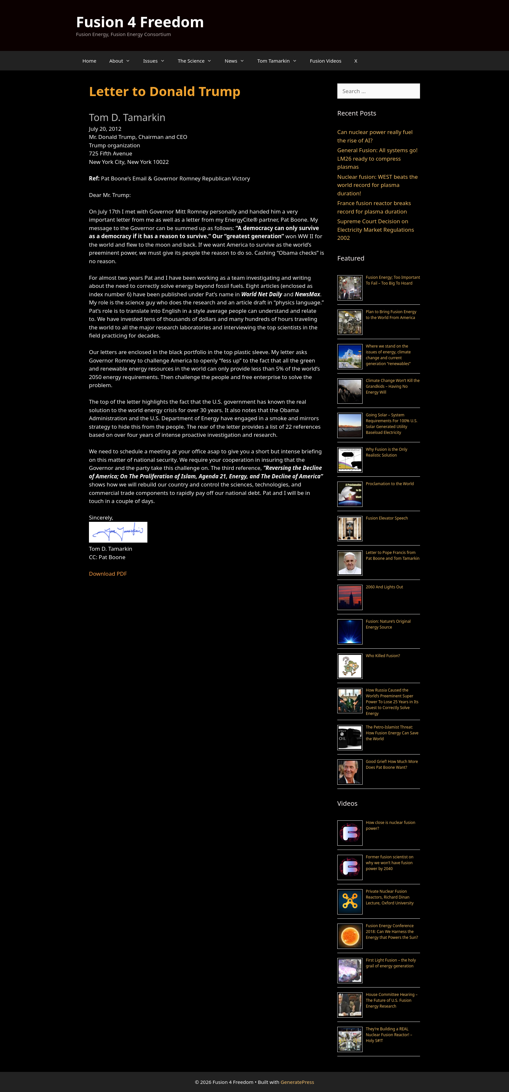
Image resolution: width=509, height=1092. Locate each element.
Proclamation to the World (390, 483)
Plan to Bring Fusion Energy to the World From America (391, 314)
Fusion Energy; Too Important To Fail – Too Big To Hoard (393, 280)
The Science (198, 60)
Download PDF (108, 573)
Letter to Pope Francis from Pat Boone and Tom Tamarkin (392, 555)
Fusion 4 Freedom (140, 21)
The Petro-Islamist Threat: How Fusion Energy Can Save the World (392, 733)
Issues (157, 60)
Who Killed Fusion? (383, 655)
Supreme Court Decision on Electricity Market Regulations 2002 (375, 229)
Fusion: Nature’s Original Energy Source (388, 624)
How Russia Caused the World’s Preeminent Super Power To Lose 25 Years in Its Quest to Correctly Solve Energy (392, 701)
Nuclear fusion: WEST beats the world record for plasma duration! (377, 185)
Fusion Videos (325, 60)
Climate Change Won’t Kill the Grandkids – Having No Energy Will (393, 386)
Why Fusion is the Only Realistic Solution (386, 452)
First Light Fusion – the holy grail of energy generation (391, 963)
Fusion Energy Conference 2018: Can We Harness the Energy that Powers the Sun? (392, 931)
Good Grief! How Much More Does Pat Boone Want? (392, 764)
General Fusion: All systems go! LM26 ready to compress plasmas (377, 158)
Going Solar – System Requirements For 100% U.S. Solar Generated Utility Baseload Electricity (391, 423)
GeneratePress (297, 1082)
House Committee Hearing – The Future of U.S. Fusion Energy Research (391, 1000)
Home (89, 60)
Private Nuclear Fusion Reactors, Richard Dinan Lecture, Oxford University (390, 897)
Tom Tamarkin (280, 60)
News (238, 60)
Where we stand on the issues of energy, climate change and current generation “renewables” (388, 354)
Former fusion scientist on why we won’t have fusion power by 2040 (390, 862)
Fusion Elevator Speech (387, 518)
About (123, 60)
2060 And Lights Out (384, 587)
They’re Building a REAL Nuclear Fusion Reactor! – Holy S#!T (389, 1034)
